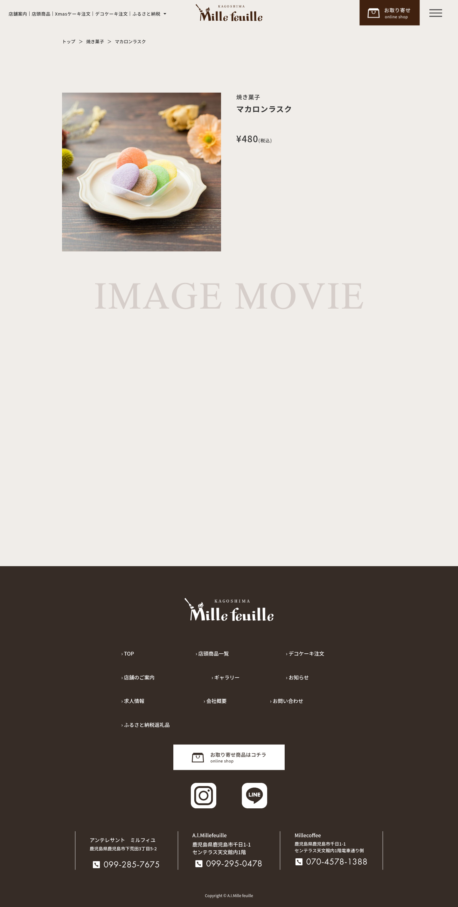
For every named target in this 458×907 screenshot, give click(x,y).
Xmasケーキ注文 (73, 14)
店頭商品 (41, 14)
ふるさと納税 (149, 13)
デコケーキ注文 (111, 14)
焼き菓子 (95, 41)
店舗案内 (18, 14)
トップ (68, 41)
